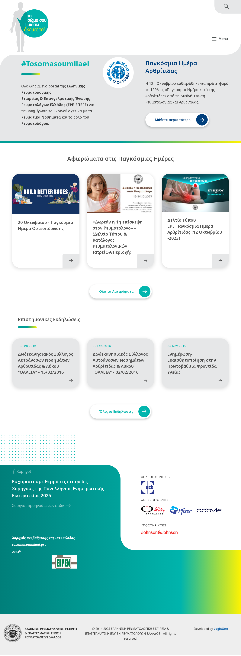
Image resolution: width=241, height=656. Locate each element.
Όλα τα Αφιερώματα (115, 291)
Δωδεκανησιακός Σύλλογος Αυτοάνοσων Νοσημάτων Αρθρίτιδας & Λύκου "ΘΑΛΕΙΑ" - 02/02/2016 (120, 363)
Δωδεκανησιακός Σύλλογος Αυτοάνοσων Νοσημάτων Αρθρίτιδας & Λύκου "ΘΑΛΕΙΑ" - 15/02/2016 (45, 363)
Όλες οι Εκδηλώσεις (116, 412)
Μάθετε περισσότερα (173, 119)
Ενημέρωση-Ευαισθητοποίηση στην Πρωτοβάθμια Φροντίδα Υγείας (192, 363)
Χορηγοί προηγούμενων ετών (38, 506)
